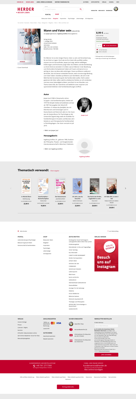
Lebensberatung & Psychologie (27, 240)
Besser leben (30, 2)
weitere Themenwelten (62, 2)
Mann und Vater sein (64, 23)
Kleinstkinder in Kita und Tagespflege (80, 247)
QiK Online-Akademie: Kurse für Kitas (29, 335)
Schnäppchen (89, 18)
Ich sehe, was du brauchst (77, 197)
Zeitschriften (95, 2)
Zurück (10, 188)
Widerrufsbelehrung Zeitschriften (76, 377)
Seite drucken (23, 231)
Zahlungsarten (49, 319)
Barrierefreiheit (112, 377)
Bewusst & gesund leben (25, 243)
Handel (111, 2)
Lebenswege (80, 18)
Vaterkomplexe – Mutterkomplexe (43, 197)
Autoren (85, 2)
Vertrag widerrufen (68, 387)
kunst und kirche (74, 277)
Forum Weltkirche (74, 293)
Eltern (55, 23)
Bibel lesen (72, 274)
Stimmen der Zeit (74, 263)
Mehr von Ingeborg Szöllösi (54, 149)
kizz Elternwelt (73, 252)
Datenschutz (89, 377)
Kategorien (44, 23)
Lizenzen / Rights (23, 327)
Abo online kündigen (93, 369)
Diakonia (71, 291)
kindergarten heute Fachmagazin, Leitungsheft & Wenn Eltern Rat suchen (80, 240)
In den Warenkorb (111, 45)
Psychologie (71, 18)
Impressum (68, 379)
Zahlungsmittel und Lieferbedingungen (105, 56)
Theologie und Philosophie (76, 302)
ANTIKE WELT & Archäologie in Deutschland (77, 305)
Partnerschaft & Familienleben (26, 245)
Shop (57, 14)
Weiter (125, 188)
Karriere (20, 330)
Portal (48, 14)
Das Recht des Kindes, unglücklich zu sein (94, 197)
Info (117, 2)
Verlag (104, 2)
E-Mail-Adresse (98, 322)
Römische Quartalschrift (76, 299)
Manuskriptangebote (24, 338)
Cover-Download (23, 67)
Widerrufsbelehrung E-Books (59, 377)
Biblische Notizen (74, 296)
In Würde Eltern (26, 196)
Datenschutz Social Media (100, 377)
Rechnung (46, 326)
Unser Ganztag (73, 250)
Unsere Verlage (22, 322)
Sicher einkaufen (75, 319)
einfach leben (73, 261)
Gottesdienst (72, 280)
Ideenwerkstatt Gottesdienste (77, 282)
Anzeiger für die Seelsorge (76, 288)
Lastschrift (46, 328)
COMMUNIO (72, 266)
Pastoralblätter (73, 285)
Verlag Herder (100, 237)
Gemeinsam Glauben (75, 269)
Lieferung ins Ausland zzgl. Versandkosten (106, 58)
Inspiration (63, 18)
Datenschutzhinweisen (104, 351)
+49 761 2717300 (44, 365)
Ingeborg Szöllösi (62, 34)
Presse (20, 325)
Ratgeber (55, 18)
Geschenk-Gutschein (49, 336)
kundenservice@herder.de (95, 365)
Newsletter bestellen (103, 319)
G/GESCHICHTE (73, 309)
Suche (46, 6)
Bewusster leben (46, 18)
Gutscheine (47, 333)
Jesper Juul (49, 34)
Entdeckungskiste (74, 244)
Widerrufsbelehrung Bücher (43, 377)
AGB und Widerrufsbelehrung (27, 377)
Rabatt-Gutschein (48, 339)
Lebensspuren (73, 271)
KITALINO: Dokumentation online (27, 333)
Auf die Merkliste (103, 50)
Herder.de (20, 2)
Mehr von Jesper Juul (51, 130)
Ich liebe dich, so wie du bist (111, 197)
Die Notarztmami (60, 196)
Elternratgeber (55, 171)
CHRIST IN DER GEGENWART (77, 255)
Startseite (26, 23)
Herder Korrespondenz (75, 258)
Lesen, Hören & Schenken (44, 2)
